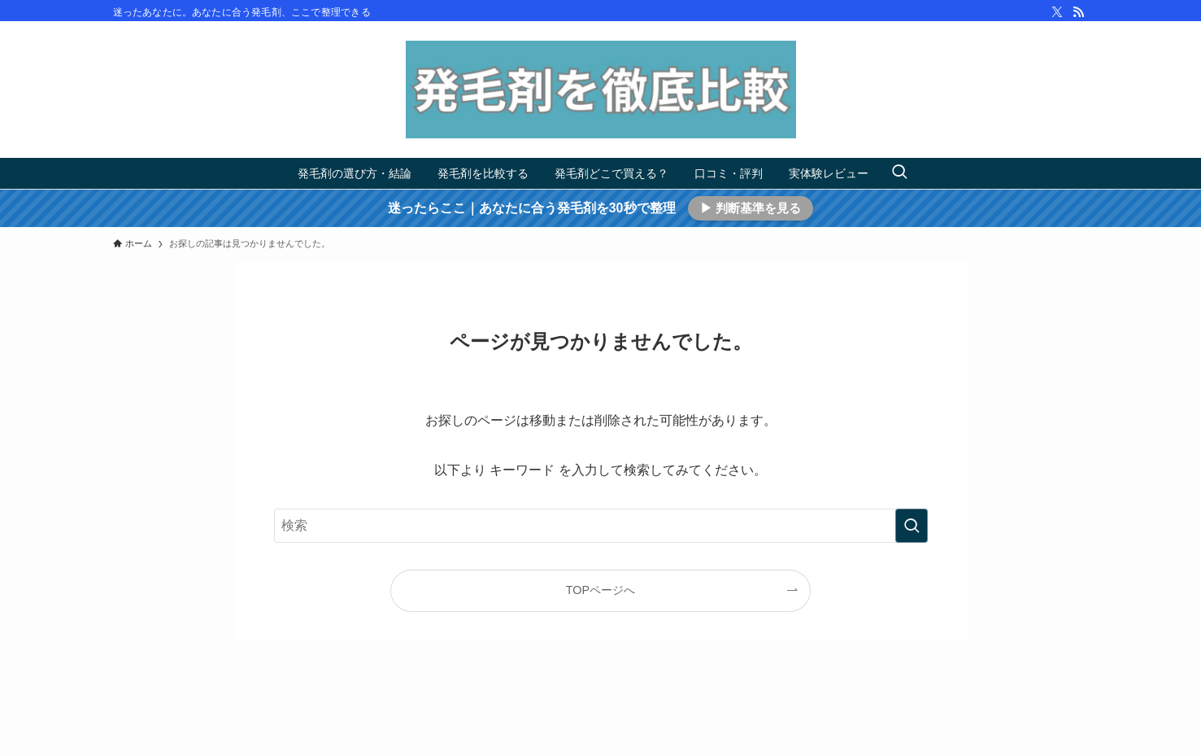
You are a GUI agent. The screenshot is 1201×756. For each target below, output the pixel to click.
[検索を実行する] (911, 526)
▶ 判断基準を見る (750, 208)
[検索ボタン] (899, 173)
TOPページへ (600, 589)
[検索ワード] (601, 526)
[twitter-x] (1057, 12)
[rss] (1078, 12)
